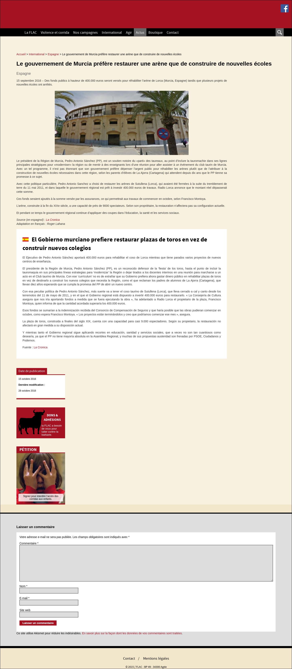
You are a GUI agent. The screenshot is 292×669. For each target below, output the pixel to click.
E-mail (24, 598)
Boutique (155, 32)
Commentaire (28, 543)
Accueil (15, 32)
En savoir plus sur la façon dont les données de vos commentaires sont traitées (132, 633)
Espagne (23, 73)
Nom (23, 586)
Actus (140, 32)
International (112, 32)
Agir (129, 32)
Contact (173, 32)
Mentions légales (156, 658)
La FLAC (31, 32)
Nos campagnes (85, 32)
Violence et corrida (55, 32)
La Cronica (53, 219)
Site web (24, 610)
